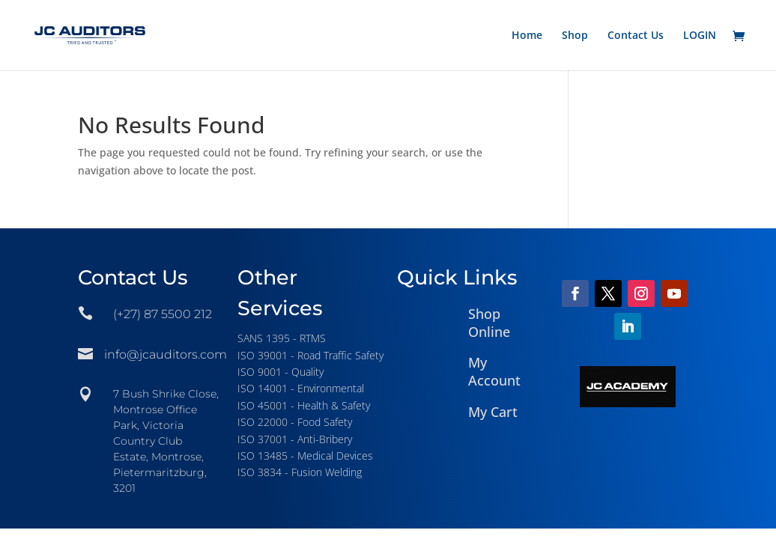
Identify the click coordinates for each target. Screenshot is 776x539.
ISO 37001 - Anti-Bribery (294, 439)
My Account (494, 371)
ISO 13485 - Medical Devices (305, 455)
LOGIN (699, 36)
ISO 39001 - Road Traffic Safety (310, 355)
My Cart (493, 412)
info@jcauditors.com (165, 354)
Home (527, 36)
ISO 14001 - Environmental (300, 388)
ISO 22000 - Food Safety (294, 422)
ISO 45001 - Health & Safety (303, 405)
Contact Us (635, 36)
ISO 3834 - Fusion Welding (299, 472)
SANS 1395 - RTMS (281, 338)
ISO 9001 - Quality (280, 372)
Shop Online (489, 323)
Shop (575, 36)
